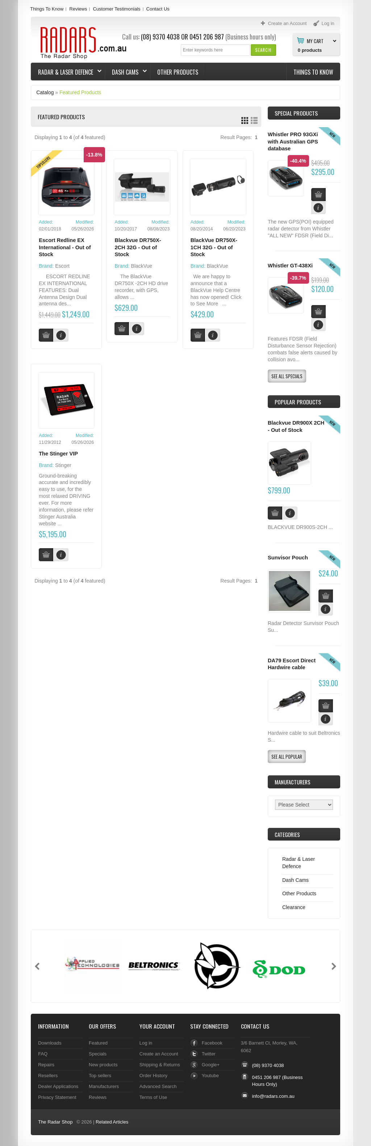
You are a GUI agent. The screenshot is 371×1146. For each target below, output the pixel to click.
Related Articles (112, 1122)
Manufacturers (104, 1086)
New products (103, 1064)
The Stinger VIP (58, 454)
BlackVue (142, 266)
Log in (145, 1043)
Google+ (211, 1064)
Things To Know (46, 9)
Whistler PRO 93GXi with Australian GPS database (293, 141)
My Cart (315, 40)
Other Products (177, 72)
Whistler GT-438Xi (290, 265)
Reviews (78, 9)
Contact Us (158, 9)
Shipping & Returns (159, 1064)
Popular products (298, 401)
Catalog (45, 92)
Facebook (212, 1043)
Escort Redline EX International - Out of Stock (65, 247)
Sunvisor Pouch (288, 558)
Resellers (48, 1075)
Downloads (49, 1043)
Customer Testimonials (116, 9)
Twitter (209, 1054)
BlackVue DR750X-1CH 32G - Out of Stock (214, 247)
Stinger (63, 465)
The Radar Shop (55, 1122)
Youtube (210, 1075)
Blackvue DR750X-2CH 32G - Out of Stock (137, 247)
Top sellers (100, 1075)
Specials (98, 1054)
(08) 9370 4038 (160, 36)
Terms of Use (153, 1097)
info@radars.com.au (273, 1096)
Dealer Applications (58, 1086)
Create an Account (158, 1054)
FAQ (42, 1054)
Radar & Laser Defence (66, 72)
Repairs (46, 1064)
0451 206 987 (206, 36)
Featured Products (80, 92)
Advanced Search (158, 1086)
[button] (263, 49)
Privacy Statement (57, 1097)
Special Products (296, 113)
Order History (153, 1075)
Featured (98, 1043)
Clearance (293, 907)
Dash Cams (126, 72)
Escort (62, 266)
